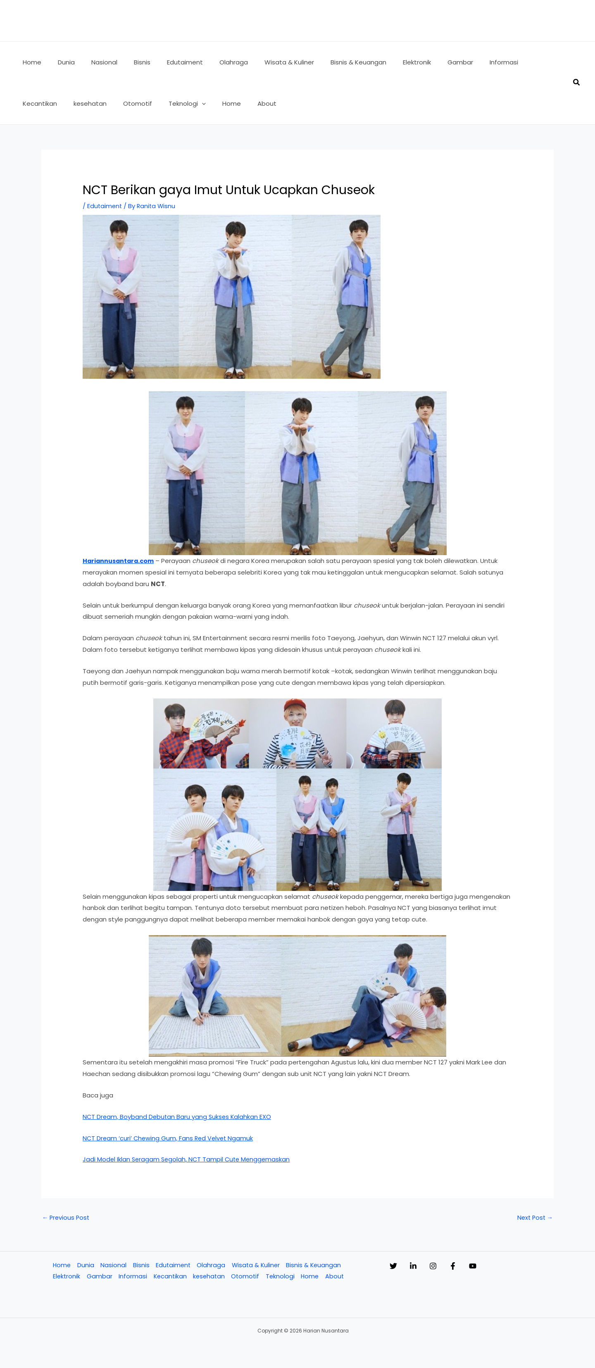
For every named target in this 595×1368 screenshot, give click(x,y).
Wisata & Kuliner (256, 1265)
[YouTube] (505, 1266)
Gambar (99, 1277)
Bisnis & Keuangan (315, 1265)
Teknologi (282, 1277)
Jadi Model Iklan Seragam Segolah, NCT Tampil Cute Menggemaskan (188, 1159)
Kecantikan (169, 1277)
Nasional (113, 1265)
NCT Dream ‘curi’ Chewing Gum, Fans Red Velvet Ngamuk (170, 1137)
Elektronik (66, 1277)
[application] (141, 103)
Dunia (84, 1265)
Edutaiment (105, 206)
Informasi (132, 1277)
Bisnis (140, 1265)
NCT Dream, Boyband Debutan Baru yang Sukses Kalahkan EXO (178, 1116)
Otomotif (246, 1277)
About (337, 1277)
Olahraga (211, 1265)
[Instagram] (449, 1266)
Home (61, 1265)
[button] (577, 83)
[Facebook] (477, 1266)
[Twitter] (393, 1266)
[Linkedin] (421, 1266)
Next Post (534, 1218)
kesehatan (209, 1277)
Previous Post (66, 1218)
